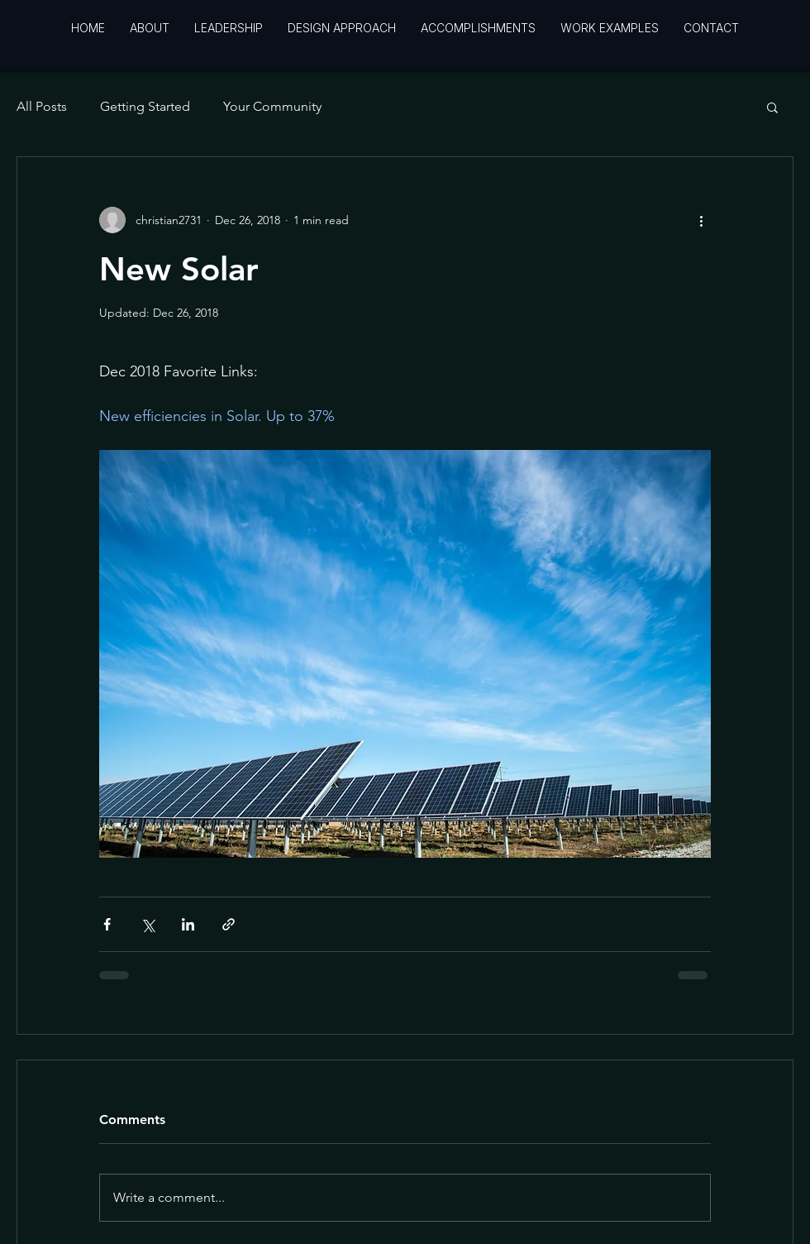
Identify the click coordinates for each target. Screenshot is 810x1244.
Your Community (272, 106)
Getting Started (145, 106)
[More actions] (701, 220)
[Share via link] (228, 924)
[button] (772, 106)
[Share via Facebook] (107, 924)
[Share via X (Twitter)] (147, 924)
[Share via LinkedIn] (188, 924)
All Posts (42, 106)
